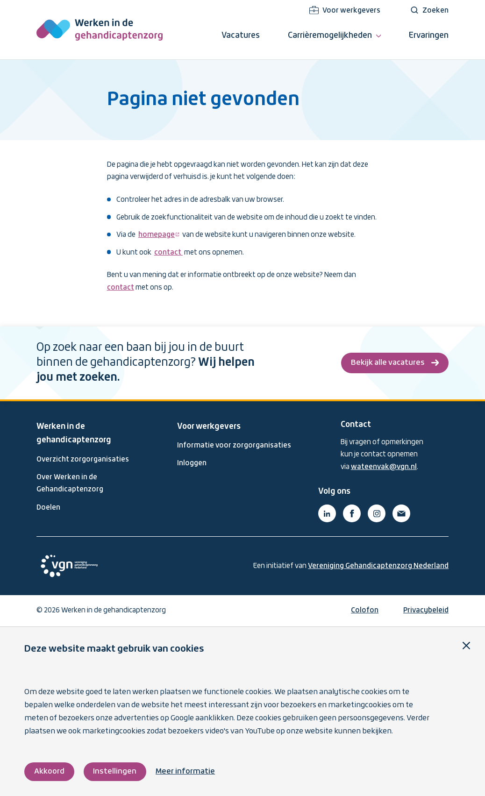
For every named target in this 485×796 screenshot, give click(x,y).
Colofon (364, 610)
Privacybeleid (426, 610)
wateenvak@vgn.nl (384, 467)
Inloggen (192, 463)
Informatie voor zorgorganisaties (234, 445)
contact (168, 252)
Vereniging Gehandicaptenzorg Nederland (378, 566)
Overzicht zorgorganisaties (82, 459)
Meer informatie (185, 771)
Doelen (48, 508)
